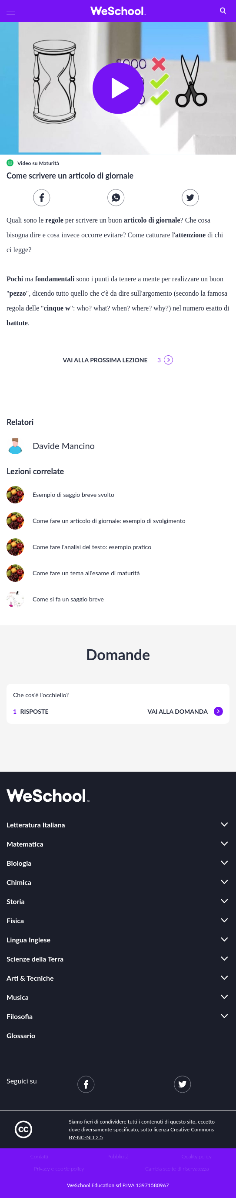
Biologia (19, 863)
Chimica (19, 882)
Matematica (25, 844)
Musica (18, 997)
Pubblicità (118, 1156)
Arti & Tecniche (30, 978)
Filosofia (20, 1016)
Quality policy (197, 1156)
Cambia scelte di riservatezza (177, 1168)
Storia (16, 901)
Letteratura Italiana (36, 824)
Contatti (39, 1156)
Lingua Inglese (28, 939)
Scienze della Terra (35, 959)
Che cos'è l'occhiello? (41, 695)
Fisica (15, 920)
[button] (11, 11)
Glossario (21, 1035)
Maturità (49, 163)
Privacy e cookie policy (59, 1168)
